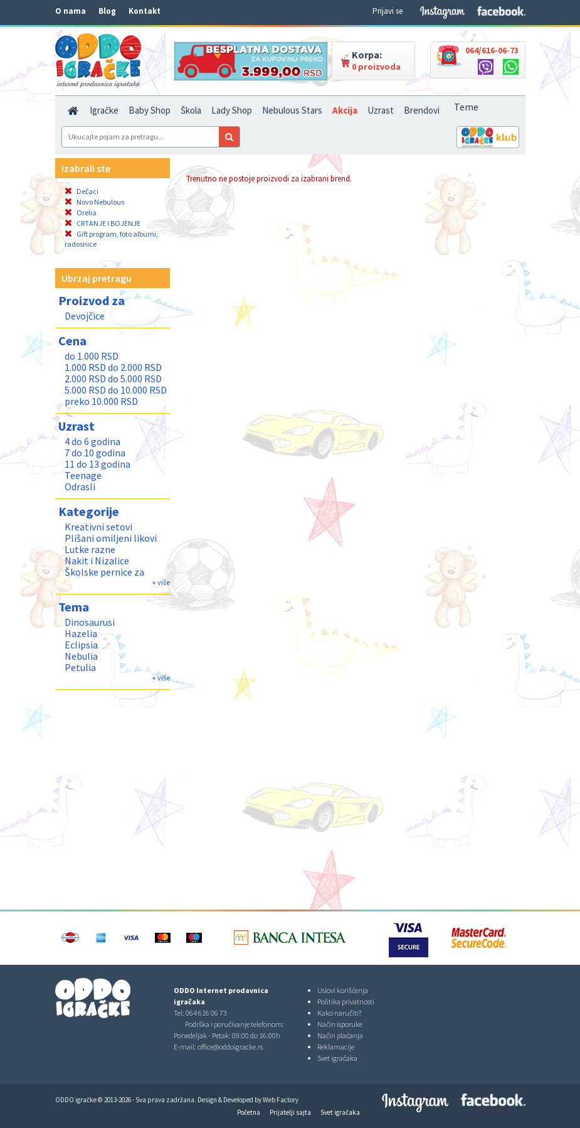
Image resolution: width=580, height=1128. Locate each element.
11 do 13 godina (97, 464)
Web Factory (280, 1099)
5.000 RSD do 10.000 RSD (116, 389)
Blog (107, 11)
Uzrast (380, 110)
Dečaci (81, 191)
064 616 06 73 (206, 1013)
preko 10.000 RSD (101, 401)
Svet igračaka (337, 1058)
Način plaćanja (340, 1035)
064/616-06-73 (492, 50)
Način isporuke (339, 1024)
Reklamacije (335, 1046)
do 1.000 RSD (92, 356)
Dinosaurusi (90, 622)
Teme (466, 106)
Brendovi (422, 110)
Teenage (83, 475)
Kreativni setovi (98, 526)
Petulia (80, 667)
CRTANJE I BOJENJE (102, 223)
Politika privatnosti (345, 1001)
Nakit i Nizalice (97, 560)
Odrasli (80, 486)
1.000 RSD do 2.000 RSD (113, 367)
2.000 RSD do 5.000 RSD (113, 378)
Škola (191, 110)
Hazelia (81, 633)
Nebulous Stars (292, 110)
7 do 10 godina (95, 452)
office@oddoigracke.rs (230, 1046)
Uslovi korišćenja (342, 990)
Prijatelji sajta (290, 1112)
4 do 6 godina (92, 441)
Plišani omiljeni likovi (111, 538)
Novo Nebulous (94, 202)
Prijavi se (387, 11)
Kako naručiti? (339, 1013)
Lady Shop (231, 110)
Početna (248, 1112)
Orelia (81, 212)
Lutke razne (90, 549)
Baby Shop (150, 110)
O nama (70, 11)
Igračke (104, 110)
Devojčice (85, 315)
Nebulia (81, 656)
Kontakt (145, 11)
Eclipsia (81, 644)
